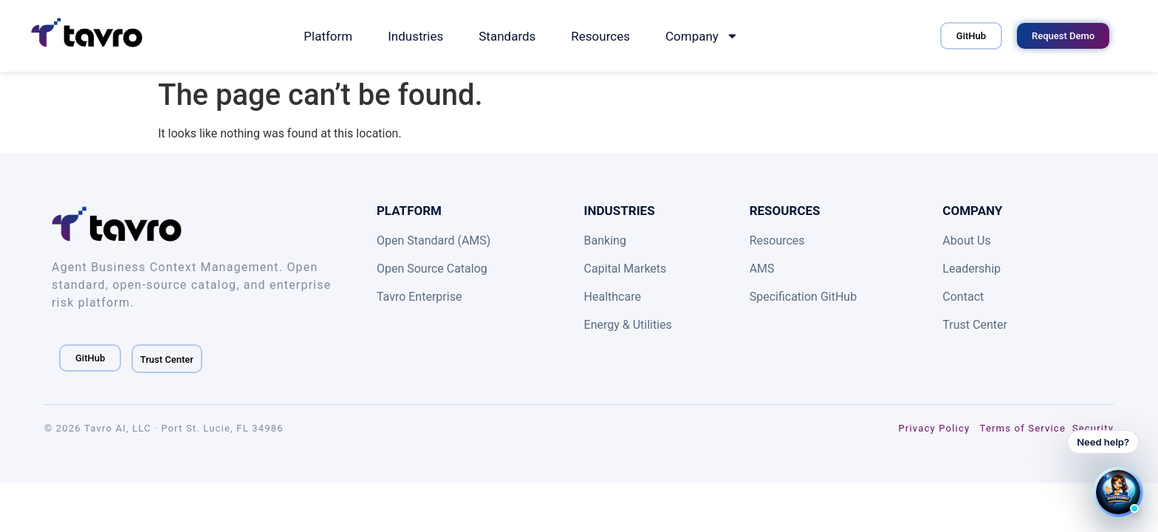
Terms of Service (1023, 428)
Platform (328, 36)
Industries (415, 36)
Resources (600, 36)
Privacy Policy (934, 428)
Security (1093, 428)
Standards (507, 36)
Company (702, 36)
